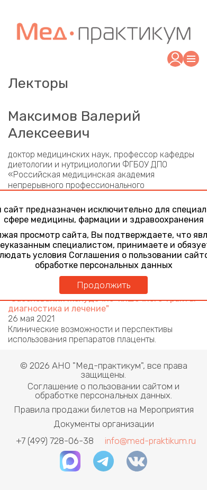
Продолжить (103, 285)
